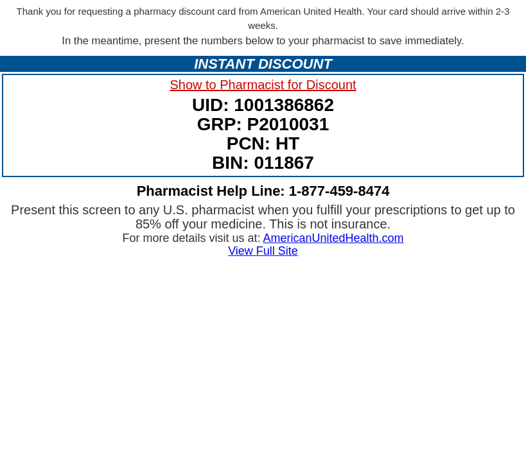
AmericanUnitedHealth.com (333, 238)
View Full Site (263, 250)
